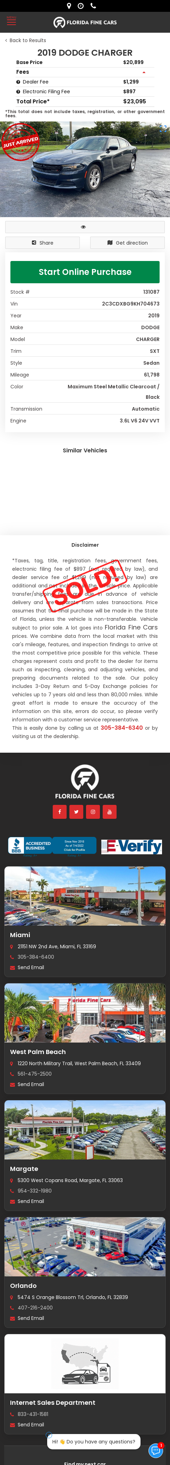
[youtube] (110, 812)
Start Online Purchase (85, 272)
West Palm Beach (38, 1051)
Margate (24, 1168)
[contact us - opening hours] (82, 6)
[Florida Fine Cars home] (85, 785)
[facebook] (60, 812)
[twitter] (76, 812)
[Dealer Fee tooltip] (18, 82)
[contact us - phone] (95, 6)
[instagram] (93, 812)
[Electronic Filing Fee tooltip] (18, 91)
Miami (20, 935)
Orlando (23, 1285)
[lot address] (70, 6)
